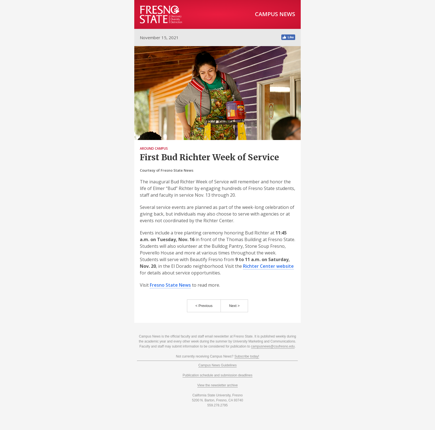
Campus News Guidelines (217, 365)
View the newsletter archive (217, 385)
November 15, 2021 (159, 37)
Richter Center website (268, 266)
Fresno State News (170, 285)
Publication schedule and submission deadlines (217, 375)
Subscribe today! (246, 356)
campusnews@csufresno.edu (273, 346)
